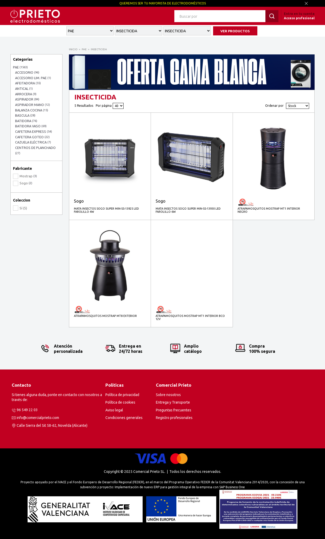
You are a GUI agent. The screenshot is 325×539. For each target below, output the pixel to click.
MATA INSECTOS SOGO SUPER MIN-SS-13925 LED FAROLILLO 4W (106, 210)
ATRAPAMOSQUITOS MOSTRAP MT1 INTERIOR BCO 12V (190, 317)
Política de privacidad (122, 395)
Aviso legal (114, 410)
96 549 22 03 (27, 410)
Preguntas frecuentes (173, 410)
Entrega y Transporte (173, 402)
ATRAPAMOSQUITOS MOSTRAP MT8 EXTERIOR (105, 315)
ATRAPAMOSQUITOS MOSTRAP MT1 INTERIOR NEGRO (269, 210)
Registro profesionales (174, 418)
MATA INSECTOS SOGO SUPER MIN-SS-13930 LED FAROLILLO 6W (188, 210)
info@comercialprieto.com (38, 418)
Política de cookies (120, 402)
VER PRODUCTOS (235, 31)
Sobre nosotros (168, 395)
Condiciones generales (124, 418)
